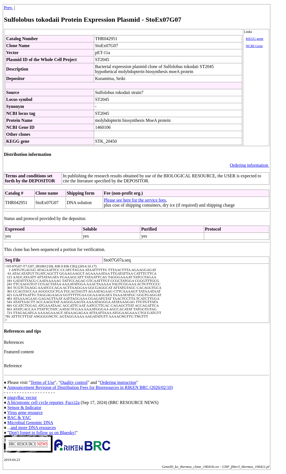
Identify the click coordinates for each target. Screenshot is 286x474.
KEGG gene (254, 39)
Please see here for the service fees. (135, 200)
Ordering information (249, 165)
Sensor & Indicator (24, 407)
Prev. (8, 7)
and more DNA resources (33, 427)
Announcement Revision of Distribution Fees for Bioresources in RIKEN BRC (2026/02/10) (90, 387)
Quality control (73, 382)
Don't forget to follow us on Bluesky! (42, 432)
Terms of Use (42, 382)
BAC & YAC (19, 417)
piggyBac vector (22, 397)
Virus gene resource (25, 412)
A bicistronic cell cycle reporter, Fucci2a (43, 402)
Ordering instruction (118, 382)
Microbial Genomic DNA (30, 422)
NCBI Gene (254, 46)
